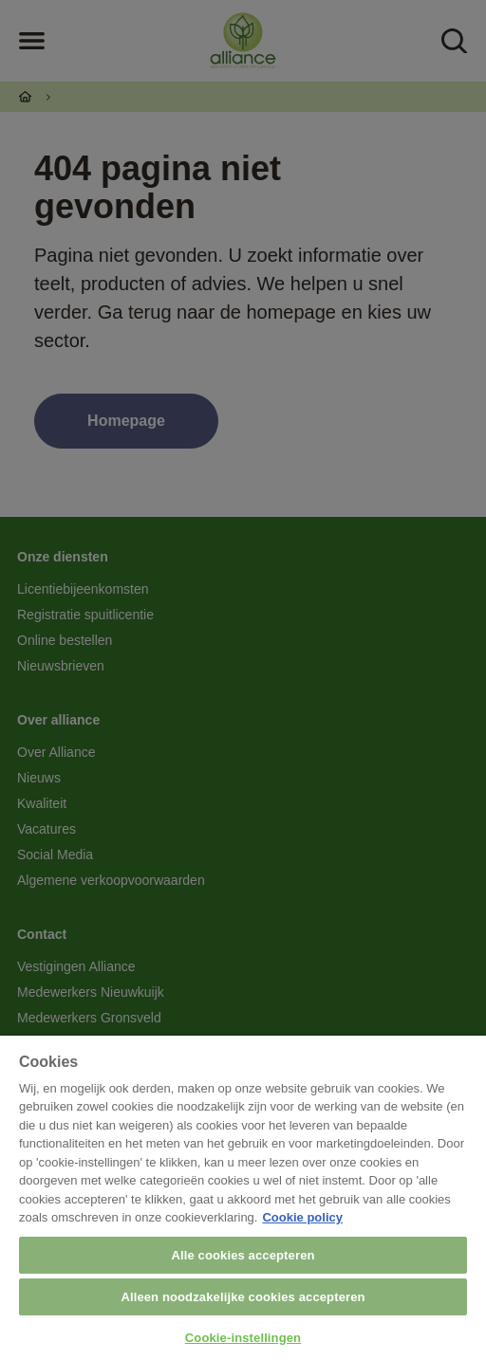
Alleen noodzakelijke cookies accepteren (242, 1297)
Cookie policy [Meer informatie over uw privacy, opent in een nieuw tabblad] (302, 1217)
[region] (243, 1198)
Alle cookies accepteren (242, 1255)
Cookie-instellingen (243, 1338)
